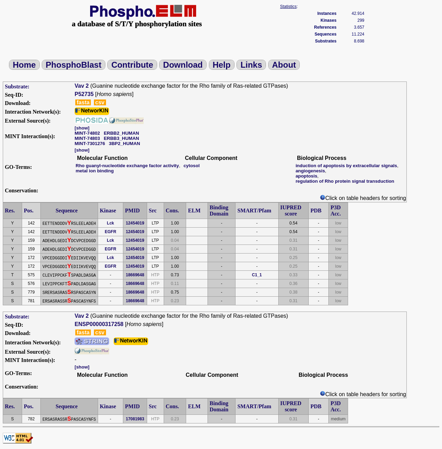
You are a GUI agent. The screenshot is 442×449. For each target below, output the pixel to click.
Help (222, 64)
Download (183, 64)
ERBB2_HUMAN (121, 133)
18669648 (135, 275)
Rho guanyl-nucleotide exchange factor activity (127, 165)
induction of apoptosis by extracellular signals (346, 165)
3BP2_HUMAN (124, 143)
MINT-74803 (87, 138)
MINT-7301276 (90, 143)
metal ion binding (95, 170)
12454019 (135, 223)
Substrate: (17, 86)
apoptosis (306, 176)
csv (100, 102)
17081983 (135, 419)
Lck (110, 223)
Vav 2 (82, 86)
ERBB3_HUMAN (121, 138)
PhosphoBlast (73, 64)
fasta (83, 102)
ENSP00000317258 (99, 324)
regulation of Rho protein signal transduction (345, 181)
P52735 (84, 94)
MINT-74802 (87, 133)
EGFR (110, 231)
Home (24, 64)
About (284, 64)
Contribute (132, 64)
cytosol (191, 165)
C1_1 (257, 275)
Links (251, 64)
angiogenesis (310, 170)
